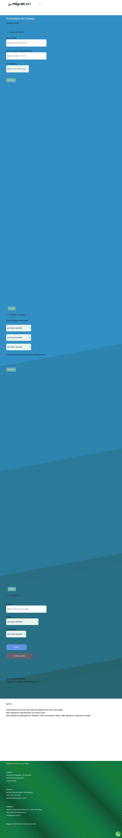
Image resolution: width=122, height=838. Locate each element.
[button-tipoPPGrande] (26, 43)
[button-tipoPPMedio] (17, 68)
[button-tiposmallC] (11, 80)
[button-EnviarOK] (16, 647)
